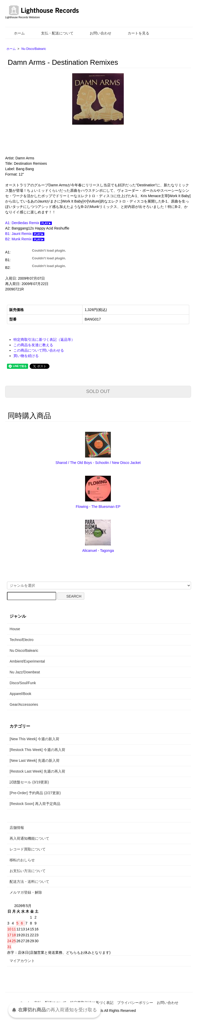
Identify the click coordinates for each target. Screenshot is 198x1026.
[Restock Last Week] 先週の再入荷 (37, 771)
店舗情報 (17, 828)
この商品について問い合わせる (38, 350)
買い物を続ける (26, 356)
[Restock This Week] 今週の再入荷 (37, 750)
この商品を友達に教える (33, 345)
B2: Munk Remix (24, 239)
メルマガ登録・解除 (26, 892)
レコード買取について (28, 849)
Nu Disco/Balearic (33, 49)
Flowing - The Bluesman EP (98, 507)
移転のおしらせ (22, 860)
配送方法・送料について (29, 882)
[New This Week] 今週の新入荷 (34, 739)
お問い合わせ (96, 33)
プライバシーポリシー (135, 1003)
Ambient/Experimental (27, 661)
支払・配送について (53, 33)
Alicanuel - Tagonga (98, 550)
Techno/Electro (22, 640)
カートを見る (134, 33)
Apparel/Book (20, 694)
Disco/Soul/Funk (23, 683)
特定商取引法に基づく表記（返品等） (44, 339)
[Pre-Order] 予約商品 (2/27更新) (35, 793)
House (15, 629)
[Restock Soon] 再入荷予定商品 (35, 804)
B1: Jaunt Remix (24, 234)
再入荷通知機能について (29, 838)
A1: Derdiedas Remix (28, 223)
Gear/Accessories (24, 704)
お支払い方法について (28, 871)
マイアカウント (22, 961)
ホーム (15, 33)
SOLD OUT (98, 391)
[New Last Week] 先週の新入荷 (34, 760)
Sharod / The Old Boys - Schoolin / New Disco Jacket (98, 463)
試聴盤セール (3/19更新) (29, 782)
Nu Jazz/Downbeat (25, 672)
